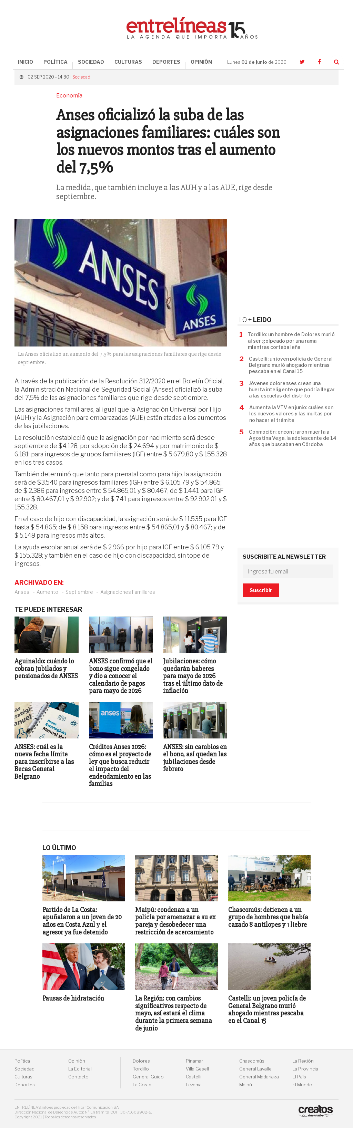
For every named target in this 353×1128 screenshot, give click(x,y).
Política (22, 1061)
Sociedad (81, 77)
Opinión (76, 1061)
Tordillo (141, 1069)
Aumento (47, 592)
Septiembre (79, 592)
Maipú (245, 1084)
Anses (21, 592)
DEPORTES (166, 62)
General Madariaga (259, 1076)
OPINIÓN (201, 62)
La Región (303, 1061)
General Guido (148, 1076)
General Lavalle (255, 1069)
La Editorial (80, 1069)
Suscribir (261, 590)
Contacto (78, 1076)
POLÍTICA (55, 62)
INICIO (25, 62)
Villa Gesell (197, 1069)
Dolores (141, 1061)
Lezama (194, 1084)
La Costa (142, 1084)
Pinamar (194, 1061)
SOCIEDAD (91, 62)
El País (299, 1076)
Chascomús (251, 1061)
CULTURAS (128, 62)
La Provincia (305, 1069)
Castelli (193, 1076)
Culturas (23, 1076)
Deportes (24, 1084)
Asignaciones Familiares (127, 592)
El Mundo (302, 1084)
